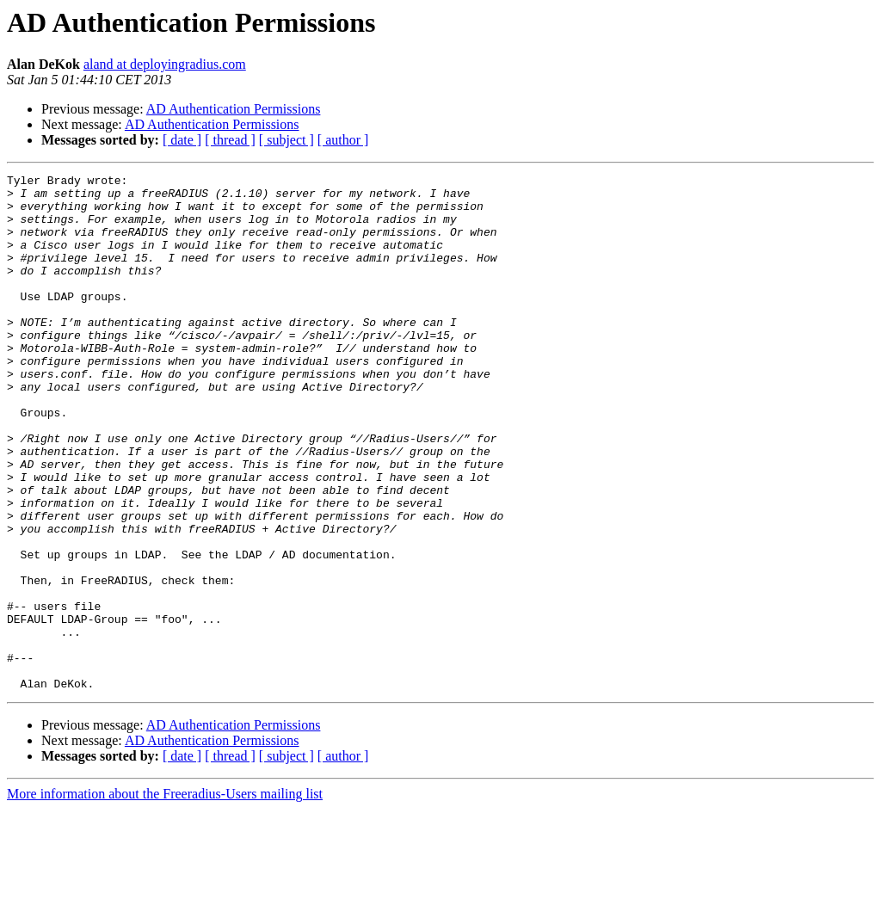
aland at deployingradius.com (164, 64)
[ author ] (343, 139)
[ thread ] (230, 139)
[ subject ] (286, 139)
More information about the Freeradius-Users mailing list (165, 897)
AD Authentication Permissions (233, 109)
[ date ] (182, 139)
